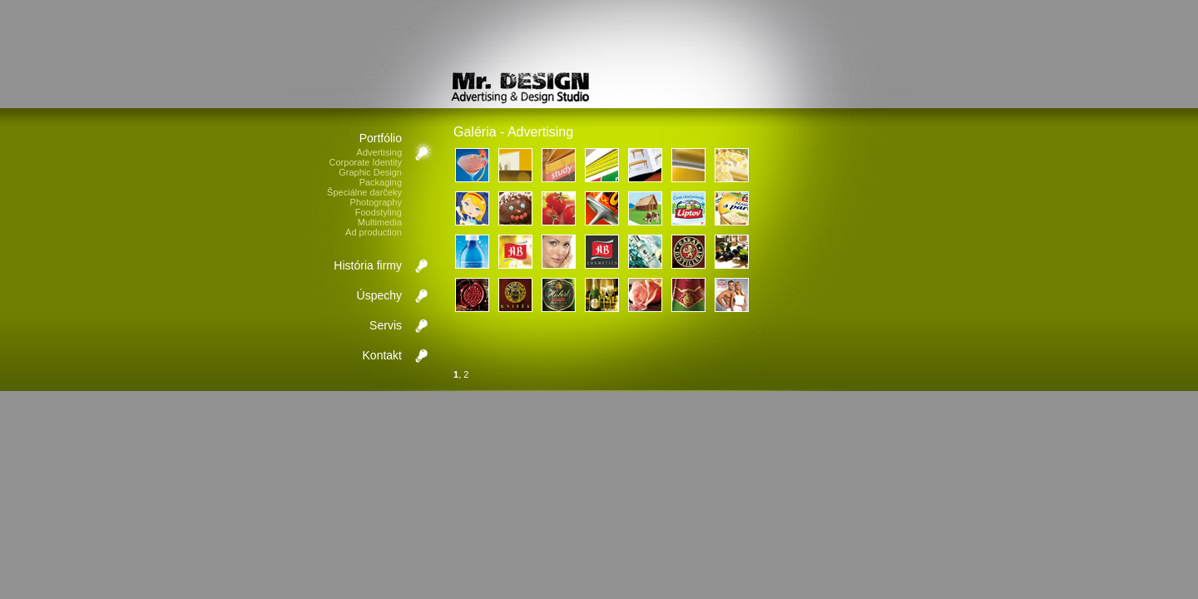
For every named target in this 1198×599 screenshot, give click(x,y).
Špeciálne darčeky (364, 192)
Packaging (380, 182)
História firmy (368, 265)
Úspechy (379, 295)
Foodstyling (378, 212)
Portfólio (380, 138)
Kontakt (382, 355)
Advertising (379, 152)
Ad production (373, 232)
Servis (385, 325)
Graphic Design (370, 172)
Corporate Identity (365, 162)
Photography (376, 202)
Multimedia (380, 222)
